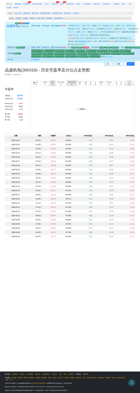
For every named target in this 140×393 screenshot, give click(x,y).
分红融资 (86, 4)
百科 (60, 374)
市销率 (25, 18)
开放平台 (54, 374)
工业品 (131, 47)
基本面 (8, 4)
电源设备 (80, 47)
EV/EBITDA (58, 18)
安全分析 (18, 13)
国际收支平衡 (121, 377)
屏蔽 (118, 64)
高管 (61, 4)
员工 (46, 4)
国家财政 (108, 377)
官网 (27, 23)
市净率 (18, 18)
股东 (78, 4)
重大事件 (106, 4)
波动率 (15, 7)
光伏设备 (86, 47)
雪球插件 (70, 374)
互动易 (8, 7)
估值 (9, 13)
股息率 (32, 18)
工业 (127, 47)
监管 (123, 4)
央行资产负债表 (91, 377)
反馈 (65, 374)
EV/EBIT (49, 18)
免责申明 (15, 374)
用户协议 (61, 386)
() (40, 50)
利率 (84, 377)
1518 (112, 64)
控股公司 (55, 4)
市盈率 (11, 18)
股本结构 (70, 4)
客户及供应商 (37, 4)
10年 (121, 83)
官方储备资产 (101, 377)
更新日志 (37, 374)
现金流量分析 (45, 13)
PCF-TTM (40, 18)
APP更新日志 (46, 374)
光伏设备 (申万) (20, 47)
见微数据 (85, 374)
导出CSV (35, 83)
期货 (7, 379)
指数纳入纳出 (17, 53)
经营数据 (26, 4)
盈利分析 (26, 13)
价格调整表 (30, 374)
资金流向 (96, 4)
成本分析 (67, 13)
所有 (116, 83)
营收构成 (18, 4)
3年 (129, 83)
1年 (133, 83)
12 (123, 64)
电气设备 (74, 47)
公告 (130, 4)
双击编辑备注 (35, 59)
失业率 (114, 377)
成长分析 (35, 13)
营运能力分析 (57, 13)
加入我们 (22, 374)
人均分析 (76, 13)
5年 (125, 83)
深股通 (17, 23)
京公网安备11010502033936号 (26, 386)
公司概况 (116, 4)
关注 (107, 64)
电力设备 (102, 47)
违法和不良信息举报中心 (39, 383)
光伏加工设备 (115, 47)
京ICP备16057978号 (52, 386)
